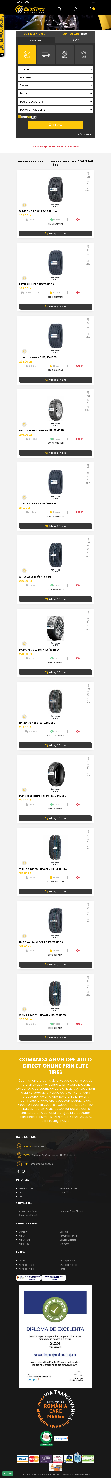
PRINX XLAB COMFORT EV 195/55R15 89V (42, 796)
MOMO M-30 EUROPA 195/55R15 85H (40, 649)
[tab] (35, 40)
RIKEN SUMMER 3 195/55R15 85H (37, 284)
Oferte (22, 1260)
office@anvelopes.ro (41, 1163)
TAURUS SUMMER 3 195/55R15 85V (38, 357)
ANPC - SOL (24, 1243)
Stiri (21, 1196)
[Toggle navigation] (93, 1)
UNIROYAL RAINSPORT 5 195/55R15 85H (41, 942)
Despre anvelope (68, 1188)
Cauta (55, 125)
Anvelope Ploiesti (68, 1264)
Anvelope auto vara (63, 20)
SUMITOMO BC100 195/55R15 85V (38, 211)
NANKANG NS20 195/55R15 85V (37, 723)
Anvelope (44, 20)
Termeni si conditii (69, 1235)
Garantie (64, 1231)
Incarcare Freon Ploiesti (71, 1211)
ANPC (22, 1235)
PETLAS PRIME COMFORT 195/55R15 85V (42, 430)
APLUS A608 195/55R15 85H (35, 576)
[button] (60, 9)
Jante (62, 1268)
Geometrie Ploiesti (28, 1215)
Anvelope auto (26, 1264)
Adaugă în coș (55, 233)
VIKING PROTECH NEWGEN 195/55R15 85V (43, 869)
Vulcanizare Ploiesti (29, 1211)
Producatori (65, 1192)
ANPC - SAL (24, 1239)
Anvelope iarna (67, 1260)
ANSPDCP (64, 1243)
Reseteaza (84, 134)
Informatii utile (26, 1188)
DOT (79, 219)
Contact (23, 1231)
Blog (21, 1192)
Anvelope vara (26, 1268)
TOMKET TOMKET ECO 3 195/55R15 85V (54, 24)
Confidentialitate (68, 1239)
